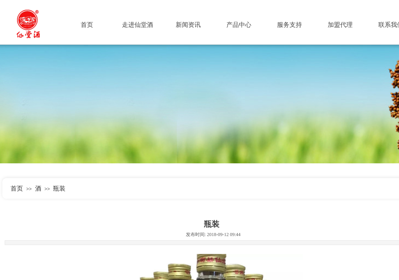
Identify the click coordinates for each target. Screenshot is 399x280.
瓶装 (59, 188)
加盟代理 (340, 24)
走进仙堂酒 (137, 24)
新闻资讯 (188, 24)
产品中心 (238, 24)
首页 (87, 24)
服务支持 (289, 24)
